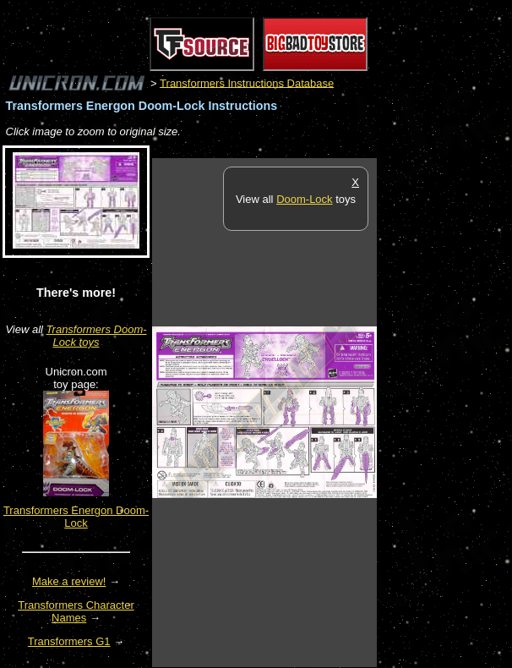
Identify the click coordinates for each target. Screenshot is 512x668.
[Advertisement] (444, 411)
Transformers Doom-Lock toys (96, 335)
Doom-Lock (304, 199)
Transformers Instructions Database (247, 82)
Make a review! (69, 581)
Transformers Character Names (76, 611)
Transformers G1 (69, 641)
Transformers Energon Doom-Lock (76, 516)
